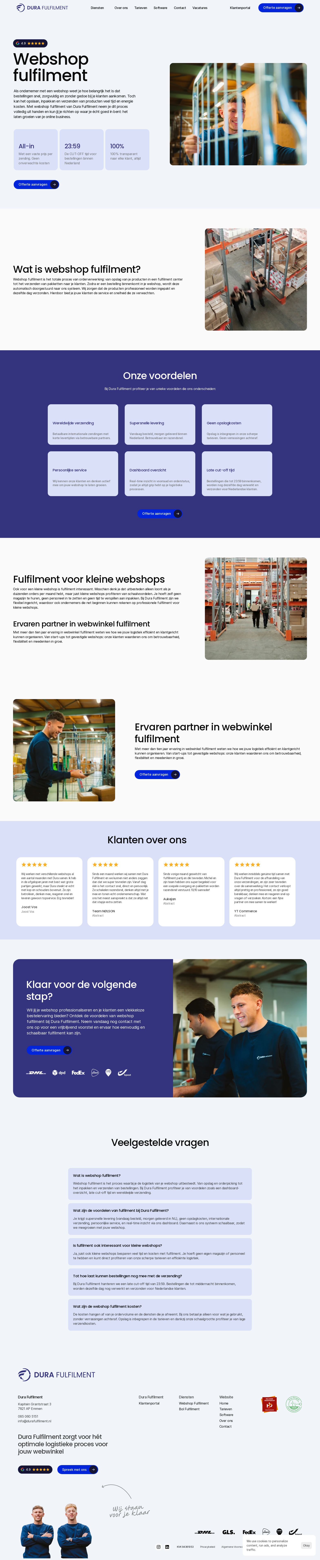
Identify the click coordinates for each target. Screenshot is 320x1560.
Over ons (121, 8)
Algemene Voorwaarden (235, 1547)
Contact (180, 8)
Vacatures (199, 8)
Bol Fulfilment (189, 1409)
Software (160, 8)
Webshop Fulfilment (194, 1403)
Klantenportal (240, 8)
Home (223, 1403)
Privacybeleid (207, 1546)
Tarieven (140, 8)
